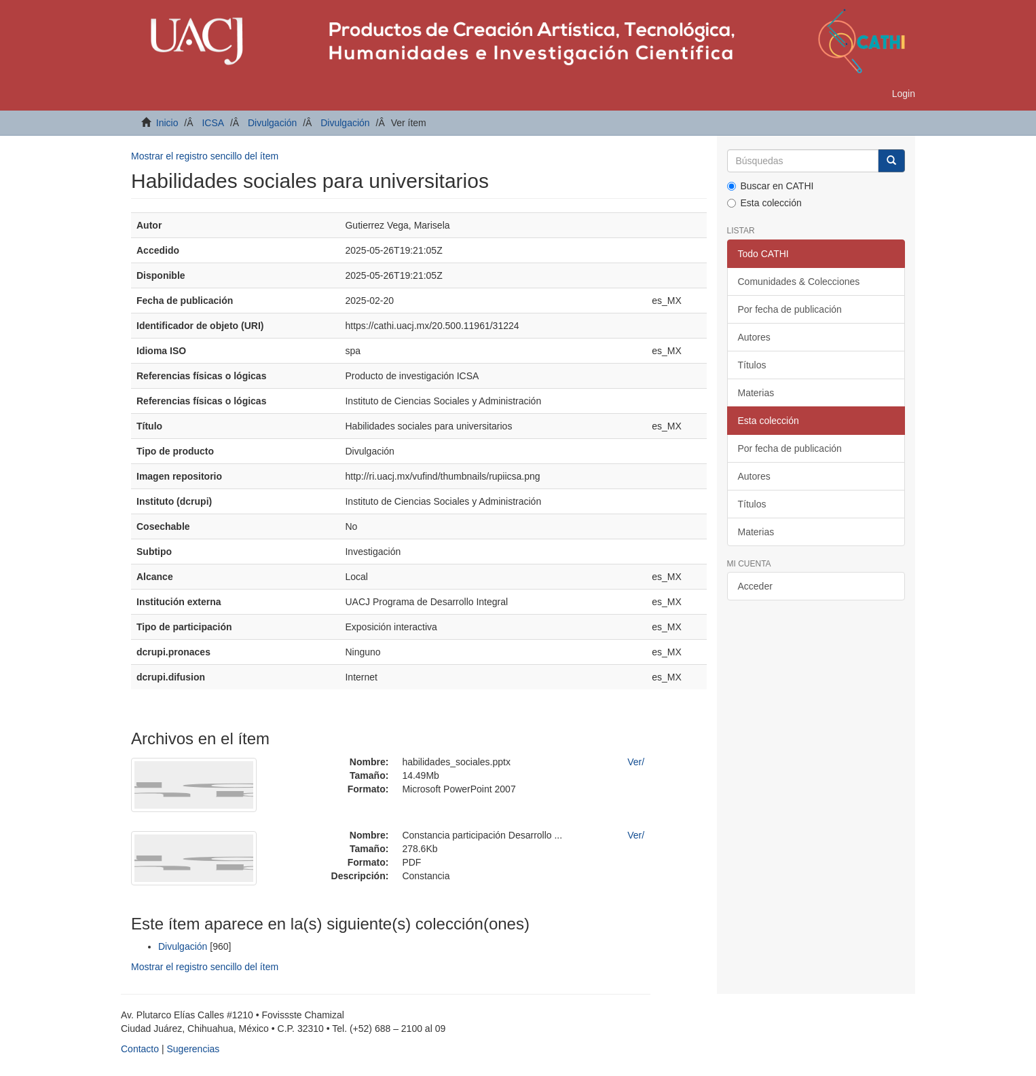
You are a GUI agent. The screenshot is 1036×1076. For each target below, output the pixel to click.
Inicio (167, 122)
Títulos (752, 365)
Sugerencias (192, 1048)
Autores (754, 337)
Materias (756, 392)
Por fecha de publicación (790, 309)
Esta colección (764, 202)
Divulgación (272, 122)
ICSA (213, 122)
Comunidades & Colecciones (799, 281)
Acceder (755, 586)
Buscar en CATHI (770, 185)
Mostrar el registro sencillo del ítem (204, 156)
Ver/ (635, 761)
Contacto (140, 1048)
